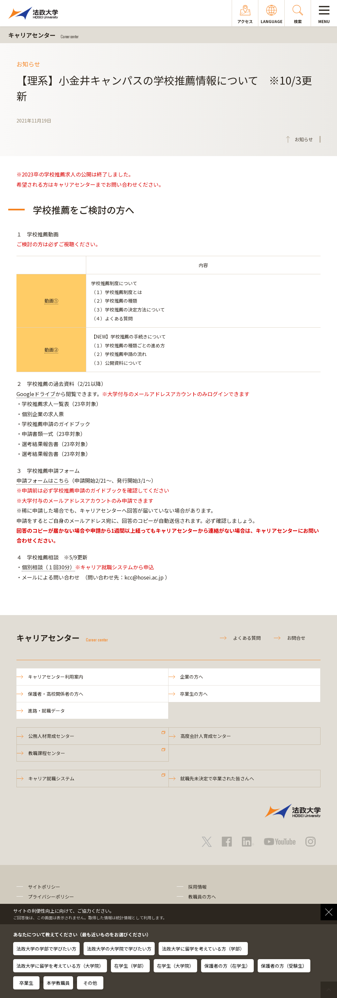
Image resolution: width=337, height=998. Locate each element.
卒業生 (26, 983)
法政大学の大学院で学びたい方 (119, 948)
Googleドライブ (35, 394)
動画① (51, 300)
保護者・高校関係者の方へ (55, 693)
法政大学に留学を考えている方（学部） (203, 948)
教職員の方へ (202, 896)
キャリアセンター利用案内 (55, 676)
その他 (90, 983)
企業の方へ (191, 676)
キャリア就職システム (51, 778)
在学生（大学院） (175, 965)
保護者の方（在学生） (227, 965)
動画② (51, 349)
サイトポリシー (44, 886)
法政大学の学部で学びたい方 (46, 948)
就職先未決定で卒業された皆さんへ (217, 778)
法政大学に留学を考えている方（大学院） (60, 965)
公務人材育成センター (51, 736)
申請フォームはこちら (42, 480)
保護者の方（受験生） (284, 965)
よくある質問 (247, 637)
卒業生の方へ (194, 693)
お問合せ (296, 637)
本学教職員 (58, 983)
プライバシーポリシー (51, 896)
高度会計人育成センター (205, 736)
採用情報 (197, 886)
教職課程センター (46, 753)
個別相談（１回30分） (48, 567)
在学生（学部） (130, 965)
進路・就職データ (46, 710)
